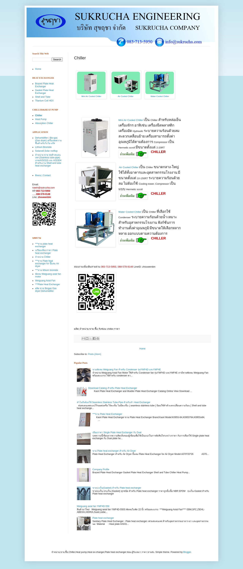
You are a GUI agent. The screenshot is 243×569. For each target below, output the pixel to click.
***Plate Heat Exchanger (47, 284)
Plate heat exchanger (103, 518)
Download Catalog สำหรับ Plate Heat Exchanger (112, 388)
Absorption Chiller (44, 123)
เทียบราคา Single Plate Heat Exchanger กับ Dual (116, 432)
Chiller (38, 115)
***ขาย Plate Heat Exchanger (107, 414)
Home (142, 348)
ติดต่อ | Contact (43, 175)
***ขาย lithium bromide (46, 270)
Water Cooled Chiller (160, 96)
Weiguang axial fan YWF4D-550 (93, 506)
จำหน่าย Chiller (42, 257)
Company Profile (100, 469)
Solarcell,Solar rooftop (46, 151)
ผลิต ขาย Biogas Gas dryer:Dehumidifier (46, 289)
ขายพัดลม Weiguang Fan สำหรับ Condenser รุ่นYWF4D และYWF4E (126, 369)
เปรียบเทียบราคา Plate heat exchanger (46, 251)
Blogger (187, 552)
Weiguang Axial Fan (45, 280)
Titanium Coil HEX (44, 100)
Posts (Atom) (94, 354)
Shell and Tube (42, 97)
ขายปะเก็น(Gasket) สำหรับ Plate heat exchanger (116, 488)
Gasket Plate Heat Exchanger (44, 91)
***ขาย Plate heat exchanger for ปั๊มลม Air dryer (47, 264)
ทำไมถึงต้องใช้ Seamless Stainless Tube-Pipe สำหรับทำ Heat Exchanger (113, 402)
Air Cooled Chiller (125, 96)
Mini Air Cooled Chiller (91, 96)
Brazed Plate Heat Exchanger (44, 85)
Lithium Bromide (43, 147)
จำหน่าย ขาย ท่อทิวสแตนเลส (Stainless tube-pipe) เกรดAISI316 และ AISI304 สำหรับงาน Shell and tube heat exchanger (48, 160)
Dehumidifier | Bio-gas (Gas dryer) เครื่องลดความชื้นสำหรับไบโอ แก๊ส (48, 141)
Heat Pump (41, 119)
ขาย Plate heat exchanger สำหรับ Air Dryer (114, 451)
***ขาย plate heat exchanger (44, 245)
